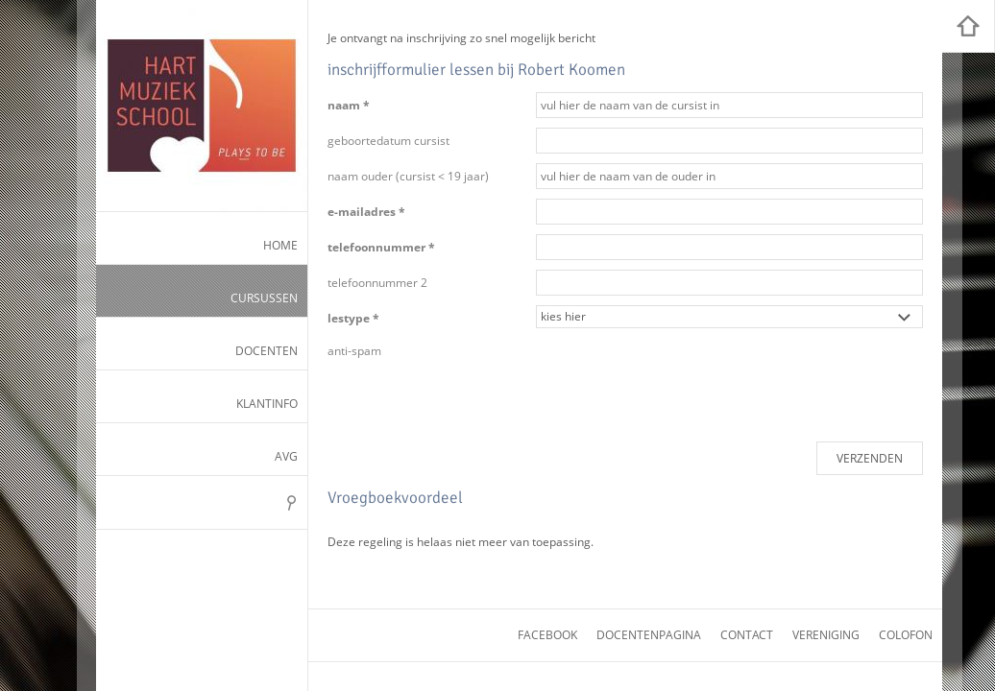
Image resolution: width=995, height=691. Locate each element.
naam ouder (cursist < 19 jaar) (408, 176)
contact (746, 635)
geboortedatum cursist (388, 140)
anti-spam (354, 351)
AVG (286, 456)
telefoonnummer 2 (377, 282)
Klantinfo (267, 403)
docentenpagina (648, 635)
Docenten (266, 351)
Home (280, 245)
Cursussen (264, 298)
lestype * (353, 318)
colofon (906, 635)
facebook (547, 635)
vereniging (826, 635)
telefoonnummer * (381, 247)
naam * (349, 105)
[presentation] (682, 375)
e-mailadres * (366, 211)
